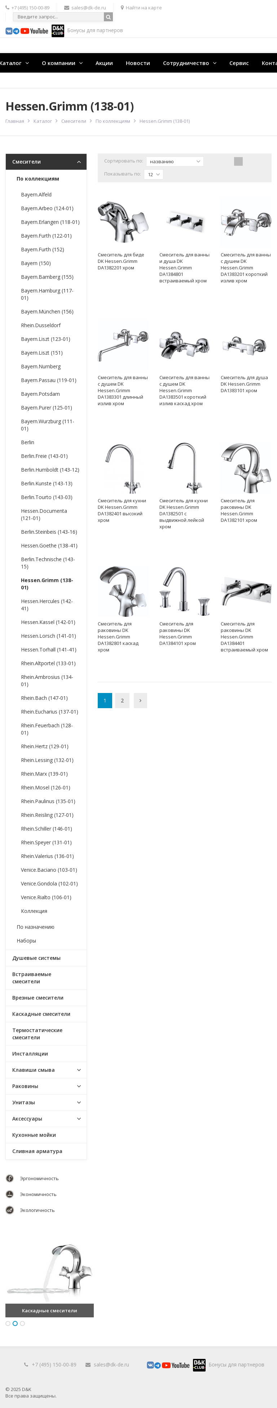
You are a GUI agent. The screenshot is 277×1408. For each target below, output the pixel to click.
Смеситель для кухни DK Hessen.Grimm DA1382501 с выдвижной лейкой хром (183, 513)
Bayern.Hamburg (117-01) (47, 294)
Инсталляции (30, 1053)
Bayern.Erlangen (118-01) (50, 221)
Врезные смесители (37, 997)
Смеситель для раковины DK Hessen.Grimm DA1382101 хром (239, 510)
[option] (49, 1273)
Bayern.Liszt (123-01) (45, 338)
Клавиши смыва (33, 1069)
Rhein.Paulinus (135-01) (48, 801)
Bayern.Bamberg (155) (47, 276)
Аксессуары (27, 1118)
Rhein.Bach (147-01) (44, 697)
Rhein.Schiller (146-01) (46, 828)
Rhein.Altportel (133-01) (48, 663)
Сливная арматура (37, 1151)
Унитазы (23, 1102)
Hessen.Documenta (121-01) (44, 514)
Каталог (43, 121)
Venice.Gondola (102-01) (49, 883)
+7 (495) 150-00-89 (54, 1364)
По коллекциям (113, 121)
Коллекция (34, 910)
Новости (138, 62)
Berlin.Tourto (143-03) (46, 497)
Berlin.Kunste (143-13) (46, 483)
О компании (58, 62)
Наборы (26, 940)
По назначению (35, 926)
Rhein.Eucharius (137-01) (49, 711)
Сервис (239, 62)
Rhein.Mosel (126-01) (45, 787)
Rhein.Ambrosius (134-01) (47, 680)
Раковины (25, 1086)
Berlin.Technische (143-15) (48, 563)
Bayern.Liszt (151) (42, 352)
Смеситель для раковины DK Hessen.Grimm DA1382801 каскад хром (118, 636)
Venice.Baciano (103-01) (49, 869)
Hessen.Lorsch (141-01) (48, 635)
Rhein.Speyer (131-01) (46, 842)
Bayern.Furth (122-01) (46, 235)
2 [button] (15, 1323)
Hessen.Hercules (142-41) (47, 605)
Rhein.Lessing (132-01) (47, 760)
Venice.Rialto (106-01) (46, 897)
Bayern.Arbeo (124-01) (47, 208)
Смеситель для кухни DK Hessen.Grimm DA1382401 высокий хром (122, 510)
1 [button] (7, 1323)
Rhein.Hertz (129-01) (45, 746)
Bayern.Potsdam (40, 393)
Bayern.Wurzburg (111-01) (47, 425)
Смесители (73, 121)
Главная (14, 121)
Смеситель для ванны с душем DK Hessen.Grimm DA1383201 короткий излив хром (246, 267)
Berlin (27, 442)
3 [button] (22, 1323)
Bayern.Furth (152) (42, 249)
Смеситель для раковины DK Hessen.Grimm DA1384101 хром (177, 633)
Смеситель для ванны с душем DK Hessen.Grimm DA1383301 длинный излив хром (123, 390)
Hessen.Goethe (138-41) (49, 545)
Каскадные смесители (41, 1013)
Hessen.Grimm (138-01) (47, 584)
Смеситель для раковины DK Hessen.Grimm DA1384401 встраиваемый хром (244, 636)
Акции (104, 62)
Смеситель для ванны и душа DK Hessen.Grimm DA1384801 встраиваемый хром (184, 267)
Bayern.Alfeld (36, 194)
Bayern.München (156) (47, 311)
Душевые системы (36, 957)
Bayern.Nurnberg (41, 366)
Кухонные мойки (34, 1134)
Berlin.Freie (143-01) (44, 455)
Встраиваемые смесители (31, 978)
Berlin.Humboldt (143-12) (50, 469)
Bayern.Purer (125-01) (46, 407)
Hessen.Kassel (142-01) (48, 622)
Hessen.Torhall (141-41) (48, 649)
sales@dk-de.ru (111, 1364)
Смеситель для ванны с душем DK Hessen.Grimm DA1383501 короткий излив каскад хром (184, 390)
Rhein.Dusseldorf (41, 325)
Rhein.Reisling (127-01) (47, 814)
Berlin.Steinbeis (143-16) (49, 531)
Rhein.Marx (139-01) (44, 773)
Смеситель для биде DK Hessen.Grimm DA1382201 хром (121, 261)
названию (175, 161)
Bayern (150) (36, 263)
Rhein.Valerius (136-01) (47, 856)
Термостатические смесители (37, 1034)
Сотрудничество (186, 62)
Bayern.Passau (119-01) (48, 380)
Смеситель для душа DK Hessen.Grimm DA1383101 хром (244, 384)
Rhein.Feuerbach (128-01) (47, 729)
